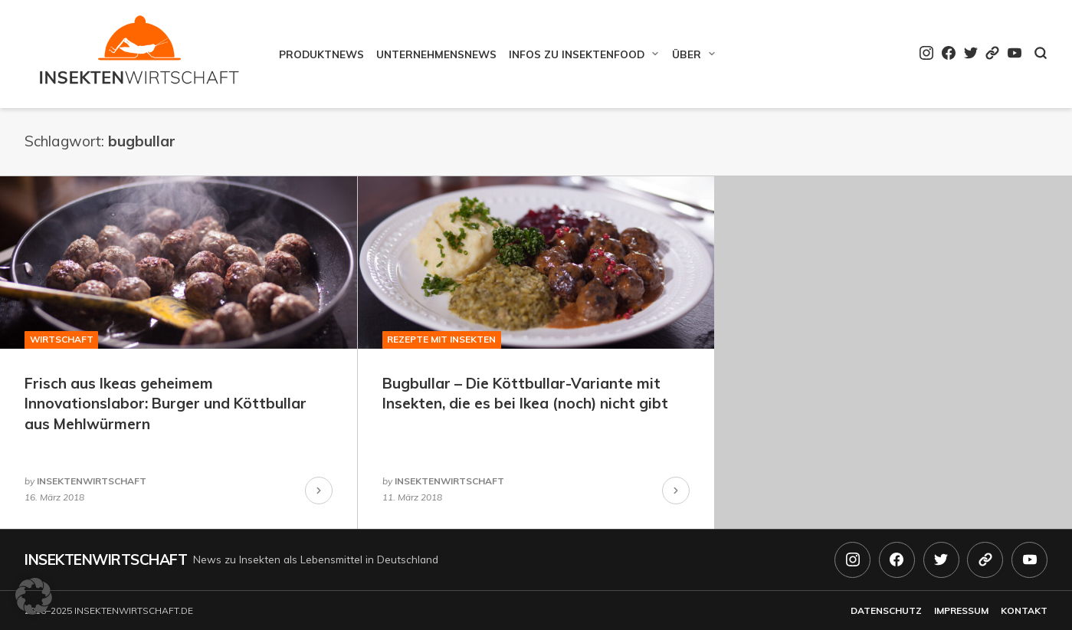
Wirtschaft (61, 339)
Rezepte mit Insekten (441, 339)
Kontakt (1024, 610)
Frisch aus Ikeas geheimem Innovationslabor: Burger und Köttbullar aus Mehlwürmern (166, 403)
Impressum (961, 610)
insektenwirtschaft (91, 481)
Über (686, 54)
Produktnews (321, 54)
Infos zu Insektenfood (576, 54)
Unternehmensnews (436, 54)
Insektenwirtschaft (106, 559)
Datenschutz (886, 610)
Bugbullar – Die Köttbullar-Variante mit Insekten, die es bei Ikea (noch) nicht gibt (525, 393)
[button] (33, 596)
